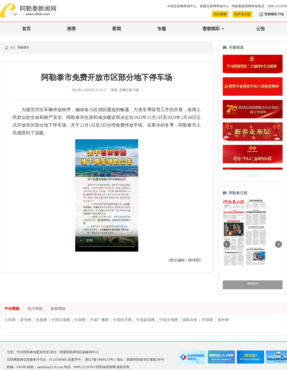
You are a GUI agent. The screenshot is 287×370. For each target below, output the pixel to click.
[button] (227, 244)
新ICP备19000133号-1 (101, 359)
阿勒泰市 (23, 47)
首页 (26, 28)
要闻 (116, 28)
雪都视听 (211, 28)
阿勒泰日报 (238, 193)
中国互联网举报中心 (182, 6)
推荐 (71, 28)
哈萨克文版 (242, 14)
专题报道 (236, 47)
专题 (161, 28)
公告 (260, 28)
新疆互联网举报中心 (214, 6)
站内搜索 (220, 14)
